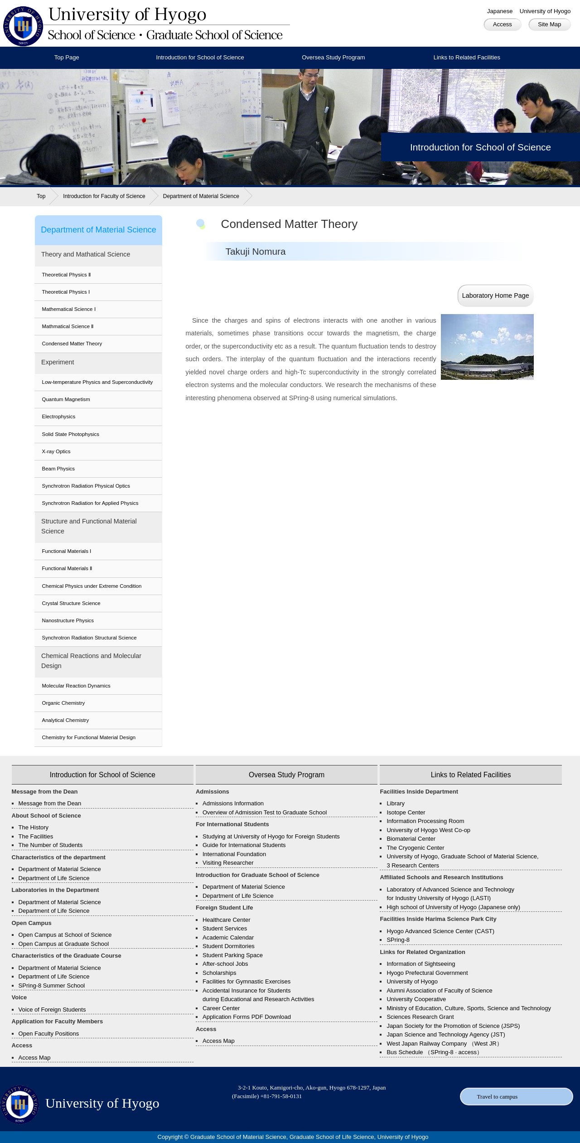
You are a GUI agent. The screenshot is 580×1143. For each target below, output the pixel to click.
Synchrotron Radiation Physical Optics (86, 486)
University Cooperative (416, 999)
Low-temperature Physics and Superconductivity (97, 382)
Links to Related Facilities (467, 57)
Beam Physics (58, 468)
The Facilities (36, 836)
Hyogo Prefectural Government (427, 972)
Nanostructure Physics (68, 620)
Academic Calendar (228, 937)
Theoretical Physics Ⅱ (66, 274)
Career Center (221, 1008)
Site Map (549, 24)
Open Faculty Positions (49, 1033)
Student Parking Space (233, 955)
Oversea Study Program (333, 57)
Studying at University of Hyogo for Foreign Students (271, 836)
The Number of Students (51, 845)
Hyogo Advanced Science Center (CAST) (440, 931)
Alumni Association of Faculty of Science (439, 990)
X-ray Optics (56, 451)
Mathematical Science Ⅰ (69, 309)
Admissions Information (233, 803)
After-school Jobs (225, 963)
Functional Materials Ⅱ (67, 568)
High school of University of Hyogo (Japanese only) (453, 907)
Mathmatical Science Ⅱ (68, 326)
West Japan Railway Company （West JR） (444, 1043)
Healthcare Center (227, 919)
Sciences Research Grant (420, 1016)
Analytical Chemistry (65, 720)
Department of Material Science (201, 196)
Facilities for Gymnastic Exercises (246, 981)
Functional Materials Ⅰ (67, 551)
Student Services (225, 928)
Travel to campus (497, 1096)
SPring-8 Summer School (52, 985)
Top (41, 196)
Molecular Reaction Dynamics (76, 685)
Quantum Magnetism (66, 399)
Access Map (35, 1057)
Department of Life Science (54, 878)
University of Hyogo (545, 11)
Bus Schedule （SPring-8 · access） (435, 1052)
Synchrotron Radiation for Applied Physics (90, 503)
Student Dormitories (229, 946)
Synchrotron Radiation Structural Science (89, 637)
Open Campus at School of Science (65, 934)
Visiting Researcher (228, 862)
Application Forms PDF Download (247, 1016)
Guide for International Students (244, 845)
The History (33, 827)
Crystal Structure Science (71, 603)
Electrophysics (59, 416)
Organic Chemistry (63, 703)
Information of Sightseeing (421, 963)
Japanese (499, 11)
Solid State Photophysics (71, 434)
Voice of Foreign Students (52, 1009)
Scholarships (219, 972)
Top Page (66, 57)
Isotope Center (406, 812)
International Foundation (234, 854)
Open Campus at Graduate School (64, 943)
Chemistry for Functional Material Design (89, 737)
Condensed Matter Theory (72, 343)
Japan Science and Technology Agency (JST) (446, 1034)
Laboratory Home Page (495, 295)
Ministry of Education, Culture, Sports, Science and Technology (469, 1008)
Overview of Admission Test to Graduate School (265, 812)
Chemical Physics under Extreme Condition (92, 586)
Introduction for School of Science (200, 57)
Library (396, 803)
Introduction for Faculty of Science (104, 196)
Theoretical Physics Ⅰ (66, 292)
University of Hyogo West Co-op (428, 830)
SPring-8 (398, 939)
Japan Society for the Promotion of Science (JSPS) (453, 1025)
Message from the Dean (50, 803)
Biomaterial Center (411, 838)
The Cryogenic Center (415, 847)
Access (502, 24)
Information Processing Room (425, 821)
